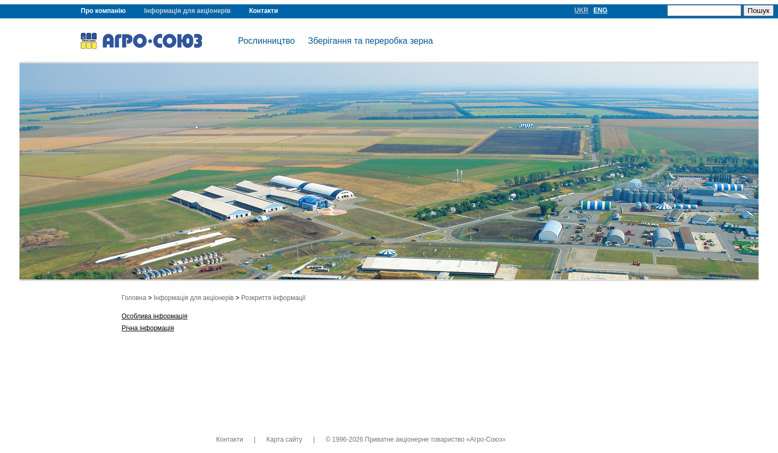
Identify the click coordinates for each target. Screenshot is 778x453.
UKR (581, 10)
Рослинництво (266, 40)
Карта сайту (284, 439)
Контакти (263, 11)
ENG (600, 10)
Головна (134, 298)
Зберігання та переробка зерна (370, 40)
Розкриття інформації (273, 298)
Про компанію (103, 11)
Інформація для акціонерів (187, 11)
